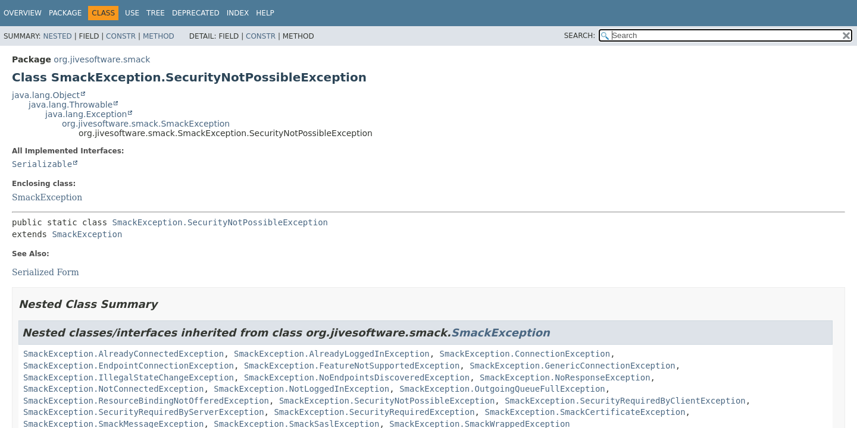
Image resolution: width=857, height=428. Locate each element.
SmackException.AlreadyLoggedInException (332, 353)
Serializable (42, 164)
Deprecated (196, 13)
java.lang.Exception (86, 114)
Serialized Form (45, 272)
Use (132, 13)
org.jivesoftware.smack (102, 59)
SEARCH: (580, 36)
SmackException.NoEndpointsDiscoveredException (357, 377)
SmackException (47, 197)
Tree (155, 13)
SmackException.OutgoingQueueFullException (502, 389)
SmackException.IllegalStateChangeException (128, 377)
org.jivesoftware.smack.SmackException (146, 123)
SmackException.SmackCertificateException (584, 412)
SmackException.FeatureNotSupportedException (351, 365)
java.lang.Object (46, 95)
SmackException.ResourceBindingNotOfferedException (146, 400)
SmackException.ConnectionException (525, 353)
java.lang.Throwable (70, 104)
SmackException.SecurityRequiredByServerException (143, 412)
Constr (121, 36)
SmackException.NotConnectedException (113, 389)
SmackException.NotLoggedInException (301, 389)
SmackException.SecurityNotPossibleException (220, 222)
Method (158, 36)
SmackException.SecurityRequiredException (374, 412)
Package (65, 13)
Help (265, 13)
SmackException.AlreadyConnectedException (123, 353)
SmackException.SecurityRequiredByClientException (625, 400)
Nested (57, 36)
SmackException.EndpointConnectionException (128, 365)
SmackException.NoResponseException (565, 377)
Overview (23, 13)
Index (238, 13)
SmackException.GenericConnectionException (572, 365)
